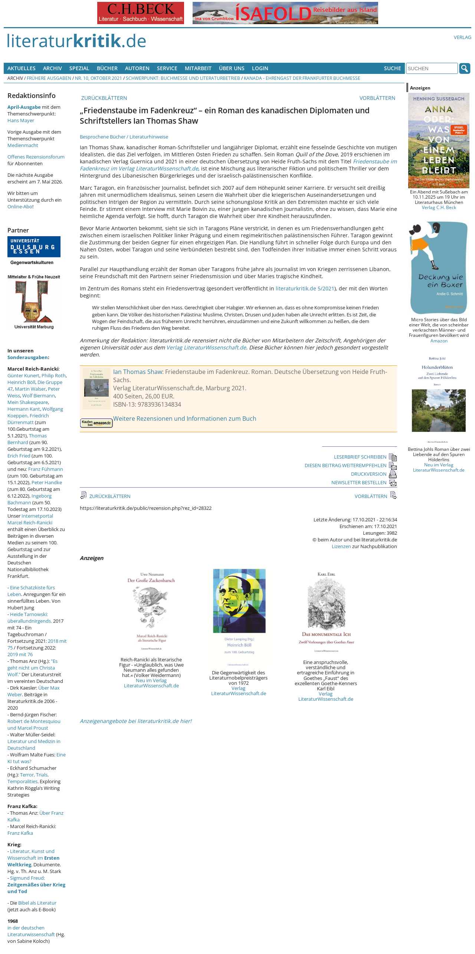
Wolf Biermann (38, 395)
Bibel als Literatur (37, 902)
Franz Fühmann (45, 469)
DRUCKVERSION (374, 474)
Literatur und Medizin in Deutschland (33, 744)
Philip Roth (54, 375)
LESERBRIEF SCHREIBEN (365, 456)
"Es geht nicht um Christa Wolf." (32, 668)
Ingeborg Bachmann (29, 499)
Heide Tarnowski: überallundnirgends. (29, 617)
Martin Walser (30, 388)
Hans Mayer (20, 120)
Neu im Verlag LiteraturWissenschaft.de (151, 683)
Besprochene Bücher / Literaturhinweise (124, 136)
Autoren (137, 68)
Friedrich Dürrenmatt (28, 419)
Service (167, 68)
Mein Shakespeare (27, 402)
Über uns (232, 68)
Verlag (462, 37)
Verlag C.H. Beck (439, 207)
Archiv (52, 68)
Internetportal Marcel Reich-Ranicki (30, 519)
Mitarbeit (198, 68)
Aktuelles (21, 68)
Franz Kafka (20, 833)
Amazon (439, 340)
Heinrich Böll (21, 382)
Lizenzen (341, 546)
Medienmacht (22, 145)
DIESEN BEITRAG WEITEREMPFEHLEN (351, 465)
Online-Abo (19, 206)
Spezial (79, 68)
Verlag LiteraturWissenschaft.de (206, 347)
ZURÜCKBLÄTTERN (103, 97)
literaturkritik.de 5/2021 (305, 288)
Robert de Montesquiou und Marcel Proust (33, 724)
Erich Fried (18, 455)
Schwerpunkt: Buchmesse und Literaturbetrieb (183, 78)
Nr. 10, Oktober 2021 (98, 78)
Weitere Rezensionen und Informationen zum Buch (184, 418)
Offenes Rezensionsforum (36, 156)
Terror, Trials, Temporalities (28, 778)
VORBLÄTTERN (378, 97)
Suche (392, 68)
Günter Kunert (23, 375)
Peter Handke (47, 482)
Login (260, 68)
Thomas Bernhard (27, 439)
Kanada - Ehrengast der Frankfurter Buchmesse (302, 78)
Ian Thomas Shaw (137, 372)
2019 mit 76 (20, 654)
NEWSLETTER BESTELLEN (364, 482)
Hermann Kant (23, 409)
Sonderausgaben (27, 357)
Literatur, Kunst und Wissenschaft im (33, 858)
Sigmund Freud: (36, 885)
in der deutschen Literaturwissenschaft (31, 931)
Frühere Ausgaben (49, 78)
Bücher (107, 68)
